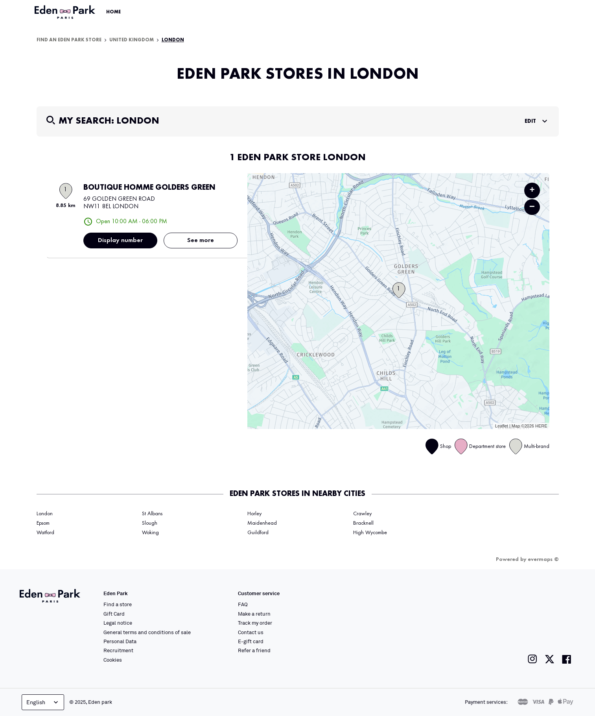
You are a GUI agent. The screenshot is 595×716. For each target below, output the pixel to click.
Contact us (250, 632)
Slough (149, 523)
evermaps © (543, 559)
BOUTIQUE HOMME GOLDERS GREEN (149, 188)
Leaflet (501, 426)
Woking (150, 532)
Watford (45, 532)
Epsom (43, 523)
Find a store (117, 604)
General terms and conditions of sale (147, 632)
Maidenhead (262, 523)
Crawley (362, 513)
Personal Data (119, 641)
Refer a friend (254, 650)
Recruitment (118, 650)
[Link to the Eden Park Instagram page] (532, 659)
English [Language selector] (43, 702)
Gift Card (114, 614)
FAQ (243, 604)
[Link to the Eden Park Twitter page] (549, 659)
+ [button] (531, 190)
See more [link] (200, 240)
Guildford (258, 532)
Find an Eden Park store (69, 40)
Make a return (254, 614)
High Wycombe (370, 532)
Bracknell (363, 523)
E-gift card (250, 641)
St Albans (152, 513)
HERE (541, 426)
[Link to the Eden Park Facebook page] (566, 659)
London (173, 40)
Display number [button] (120, 240)
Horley (254, 513)
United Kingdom (131, 40)
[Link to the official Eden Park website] (66, 12)
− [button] (532, 206)
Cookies (112, 660)
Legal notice (117, 623)
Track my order (255, 623)
